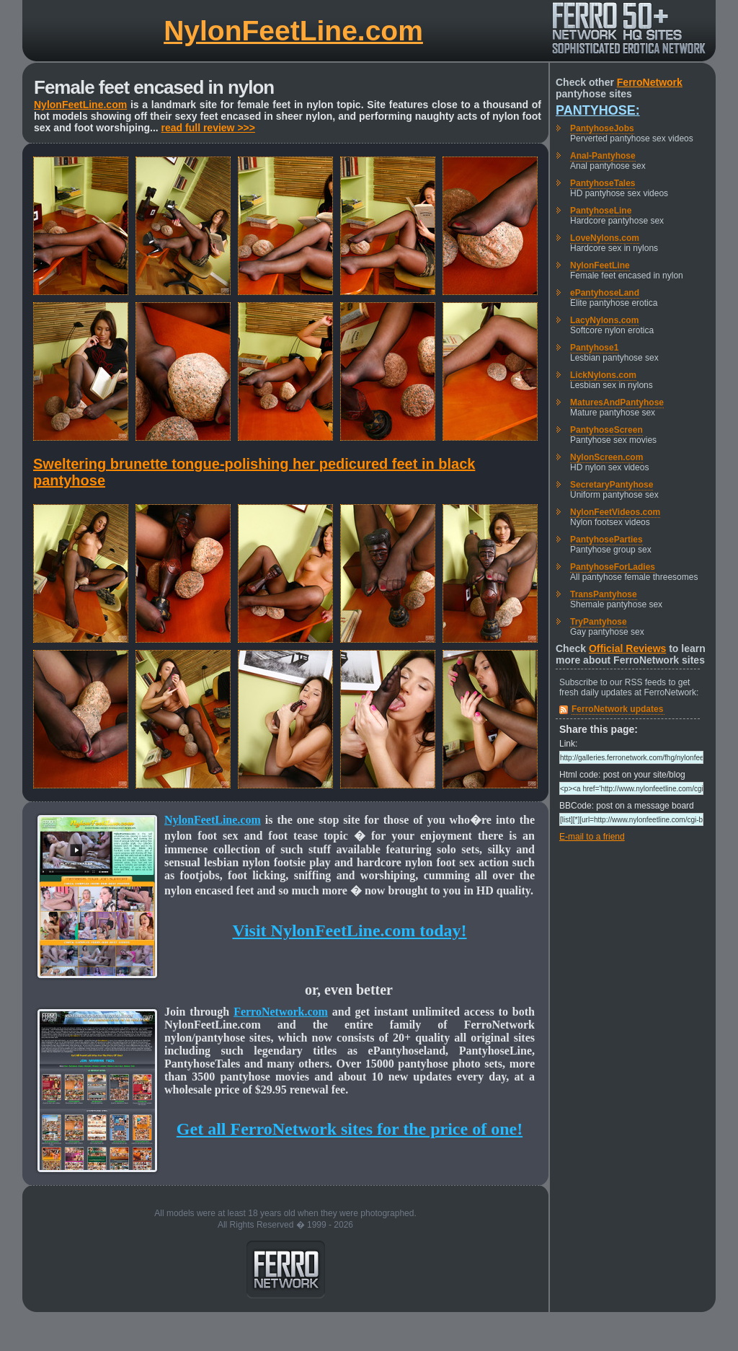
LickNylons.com (603, 375)
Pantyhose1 (594, 348)
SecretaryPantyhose (611, 485)
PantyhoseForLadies (612, 567)
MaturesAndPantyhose (617, 402)
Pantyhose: (598, 110)
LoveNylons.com (604, 238)
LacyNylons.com (604, 320)
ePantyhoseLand (604, 293)
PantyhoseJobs (602, 128)
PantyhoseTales (602, 183)
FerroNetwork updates (617, 709)
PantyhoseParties (606, 539)
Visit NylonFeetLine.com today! (349, 930)
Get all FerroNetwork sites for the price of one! (350, 1128)
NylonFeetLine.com (293, 30)
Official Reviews (627, 648)
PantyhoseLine (600, 211)
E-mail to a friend (592, 837)
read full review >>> (208, 127)
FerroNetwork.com (281, 1011)
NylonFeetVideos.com (615, 512)
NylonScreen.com (606, 457)
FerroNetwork (650, 82)
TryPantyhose (598, 622)
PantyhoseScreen (606, 430)
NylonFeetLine (600, 265)
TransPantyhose (603, 594)
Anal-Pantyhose (603, 156)
